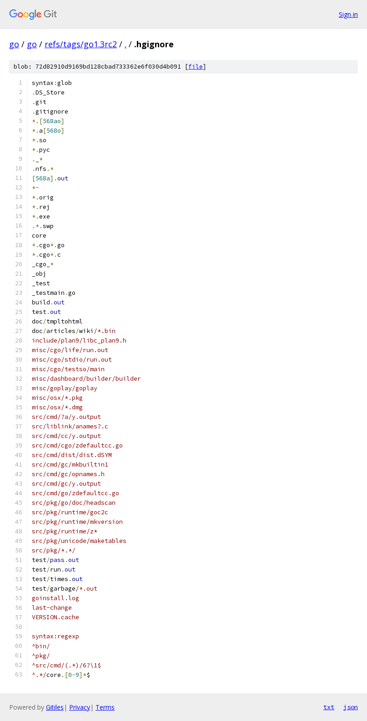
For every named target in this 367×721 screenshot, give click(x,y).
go (14, 44)
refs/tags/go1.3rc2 (81, 44)
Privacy (79, 707)
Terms (105, 707)
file (195, 66)
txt (328, 707)
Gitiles (55, 707)
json (350, 707)
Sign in (348, 14)
